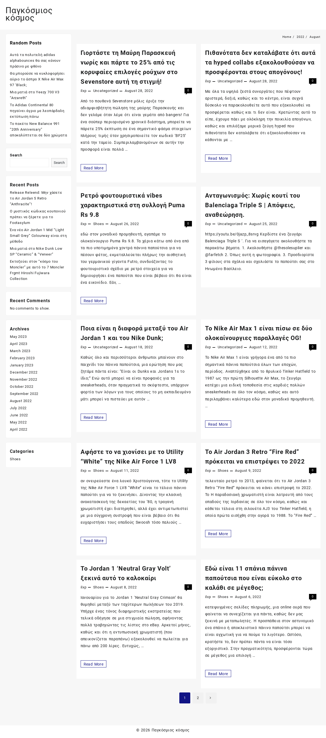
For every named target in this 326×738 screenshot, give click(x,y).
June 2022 (19, 415)
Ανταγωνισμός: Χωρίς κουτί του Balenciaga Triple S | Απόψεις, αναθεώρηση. (252, 205)
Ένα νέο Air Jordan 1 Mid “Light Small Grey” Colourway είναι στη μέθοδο (38, 235)
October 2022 (21, 387)
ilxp (84, 91)
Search (16, 155)
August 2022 (21, 401)
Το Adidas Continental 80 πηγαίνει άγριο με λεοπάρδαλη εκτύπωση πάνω (37, 111)
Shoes (98, 224)
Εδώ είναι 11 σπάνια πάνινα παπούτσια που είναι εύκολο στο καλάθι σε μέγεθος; (253, 578)
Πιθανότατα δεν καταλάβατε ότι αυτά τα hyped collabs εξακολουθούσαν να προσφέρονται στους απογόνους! (260, 62)
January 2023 (21, 365)
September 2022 (24, 394)
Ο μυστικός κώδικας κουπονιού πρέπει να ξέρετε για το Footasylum (38, 217)
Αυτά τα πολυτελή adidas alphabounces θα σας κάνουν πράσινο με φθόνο (35, 60)
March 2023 (20, 351)
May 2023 (18, 337)
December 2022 (23, 372)
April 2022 (18, 429)
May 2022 (18, 422)
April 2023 (18, 344)
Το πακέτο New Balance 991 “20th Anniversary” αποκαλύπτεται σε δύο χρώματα (38, 129)
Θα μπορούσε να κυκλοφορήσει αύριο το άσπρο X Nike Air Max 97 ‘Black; (37, 79)
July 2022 (18, 408)
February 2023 (22, 358)
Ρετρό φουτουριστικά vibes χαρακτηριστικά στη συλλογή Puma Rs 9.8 (133, 205)
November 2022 (23, 379)
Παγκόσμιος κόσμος (29, 14)
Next (211, 697)
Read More (94, 167)
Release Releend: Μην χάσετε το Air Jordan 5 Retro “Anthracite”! (36, 198)
